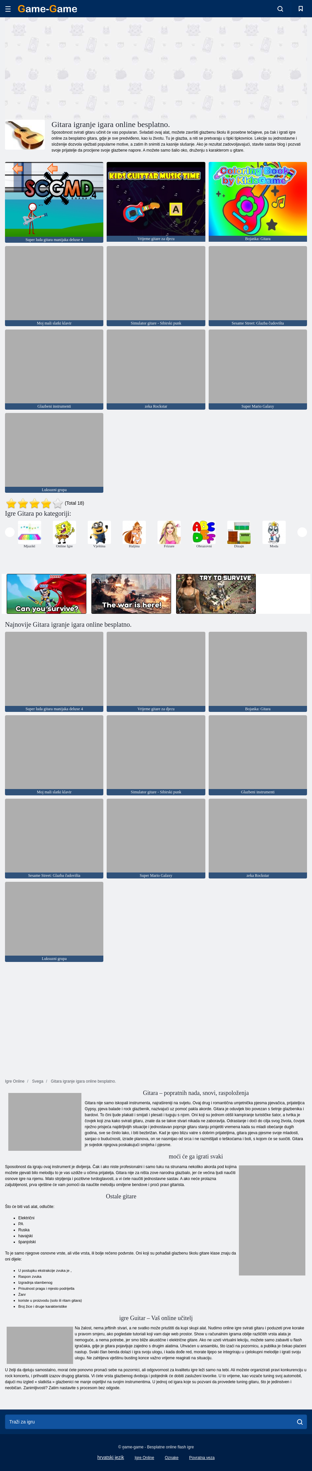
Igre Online (144, 1457)
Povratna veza (202, 1457)
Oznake (171, 1457)
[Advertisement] (80, 67)
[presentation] (10, 532)
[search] (300, 1421)
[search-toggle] (280, 8)
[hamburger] (8, 9)
